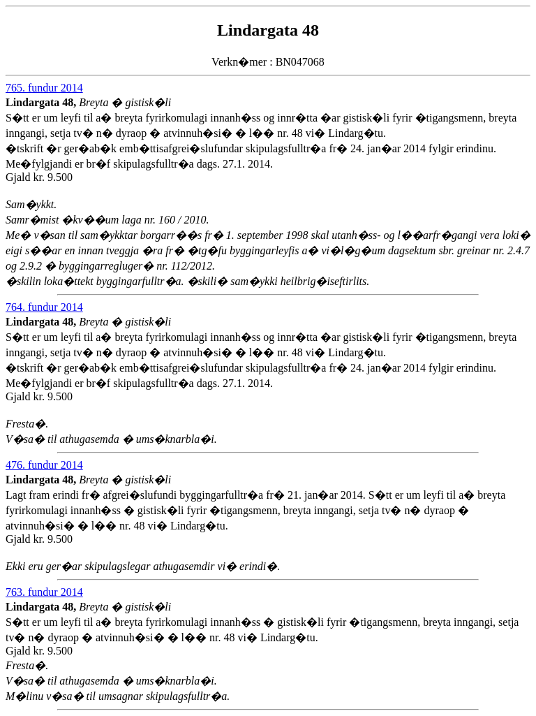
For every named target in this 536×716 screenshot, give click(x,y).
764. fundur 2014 (44, 307)
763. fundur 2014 (44, 592)
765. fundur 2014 (44, 88)
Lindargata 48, (42, 102)
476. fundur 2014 (44, 465)
